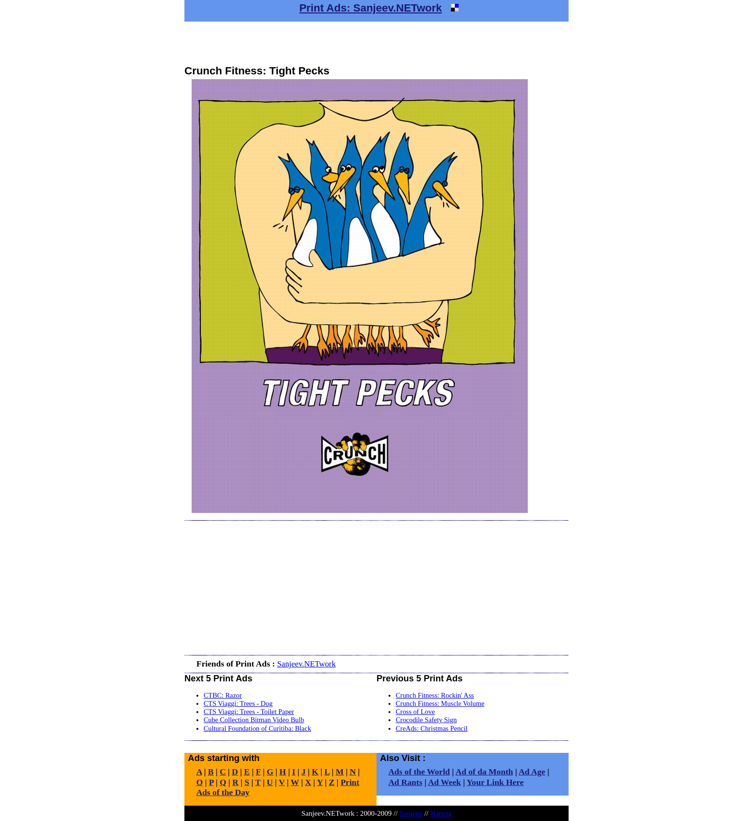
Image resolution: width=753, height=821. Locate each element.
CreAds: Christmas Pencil (432, 728)
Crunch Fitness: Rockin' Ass (435, 695)
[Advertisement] (376, 43)
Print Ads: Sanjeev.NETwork (370, 8)
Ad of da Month (484, 771)
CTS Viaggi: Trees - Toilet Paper (249, 711)
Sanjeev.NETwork (306, 663)
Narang (441, 813)
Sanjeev (411, 813)
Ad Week (444, 782)
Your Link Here (495, 782)
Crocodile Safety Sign (426, 720)
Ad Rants (406, 782)
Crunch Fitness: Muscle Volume (440, 703)
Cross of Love (415, 711)
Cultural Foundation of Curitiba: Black (257, 728)
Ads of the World (419, 771)
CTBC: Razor (223, 695)
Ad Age (532, 771)
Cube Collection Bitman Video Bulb (254, 720)
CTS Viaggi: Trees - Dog (238, 703)
